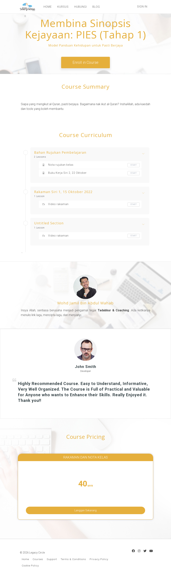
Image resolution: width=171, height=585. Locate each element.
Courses (38, 564)
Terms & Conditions (73, 564)
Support (52, 564)
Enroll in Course (85, 62)
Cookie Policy (30, 571)
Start (133, 165)
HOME (46, 6)
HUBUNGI (78, 6)
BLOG (94, 6)
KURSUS (61, 6)
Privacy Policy (99, 564)
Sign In (142, 6)
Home (25, 564)
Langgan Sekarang (85, 511)
